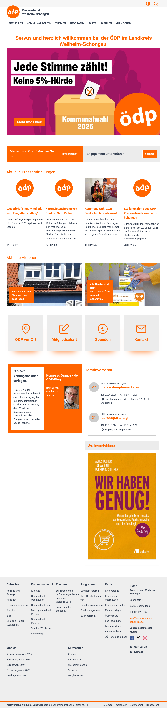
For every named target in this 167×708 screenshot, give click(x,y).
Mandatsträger (113, 610)
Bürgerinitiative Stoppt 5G (64, 609)
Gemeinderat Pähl (40, 605)
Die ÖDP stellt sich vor (90, 598)
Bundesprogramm (90, 610)
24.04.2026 (27, 397)
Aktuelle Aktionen (22, 257)
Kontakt (72, 654)
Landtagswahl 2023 (17, 675)
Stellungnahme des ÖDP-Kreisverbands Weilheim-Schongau (140, 213)
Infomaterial (74, 659)
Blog (9, 615)
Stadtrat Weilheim (41, 628)
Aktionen (11, 599)
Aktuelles (15, 23)
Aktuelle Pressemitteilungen (31, 172)
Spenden (149, 153)
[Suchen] (156, 4)
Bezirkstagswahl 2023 (18, 670)
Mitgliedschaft (69, 153)
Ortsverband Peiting (115, 605)
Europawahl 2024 (16, 664)
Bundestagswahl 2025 (18, 659)
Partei (92, 23)
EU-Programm (88, 615)
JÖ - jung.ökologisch (116, 636)
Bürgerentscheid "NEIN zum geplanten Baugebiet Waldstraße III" (67, 596)
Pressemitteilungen (17, 605)
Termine (11, 610)
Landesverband (113, 626)
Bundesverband (113, 631)
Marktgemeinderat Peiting (41, 612)
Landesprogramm (89, 590)
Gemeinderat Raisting (38, 621)
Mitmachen (123, 23)
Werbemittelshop (77, 664)
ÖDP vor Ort (111, 615)
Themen (60, 23)
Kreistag (35, 590)
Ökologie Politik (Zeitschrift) (15, 622)
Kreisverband (112, 590)
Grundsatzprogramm (91, 605)
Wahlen (106, 23)
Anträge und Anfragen (13, 592)
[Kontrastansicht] (148, 4)
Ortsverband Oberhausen (111, 598)
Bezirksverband (113, 620)
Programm (77, 23)
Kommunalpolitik (39, 23)
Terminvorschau (99, 370)
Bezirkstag (37, 633)
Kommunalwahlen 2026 (19, 654)
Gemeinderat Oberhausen (38, 598)
